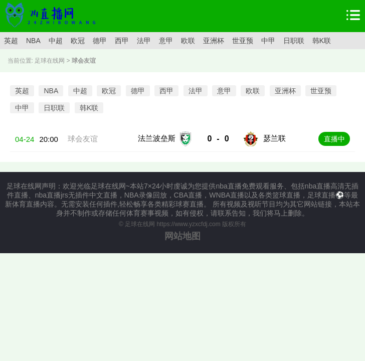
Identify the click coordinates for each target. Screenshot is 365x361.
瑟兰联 (274, 138)
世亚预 (242, 41)
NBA (33, 41)
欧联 (188, 41)
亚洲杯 (213, 41)
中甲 (268, 41)
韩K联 (321, 41)
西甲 (122, 41)
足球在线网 (50, 60)
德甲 (100, 41)
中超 (56, 41)
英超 (11, 41)
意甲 (166, 41)
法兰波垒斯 (156, 138)
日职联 (293, 41)
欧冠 (78, 41)
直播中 (334, 139)
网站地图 (182, 236)
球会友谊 (83, 138)
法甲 (144, 41)
